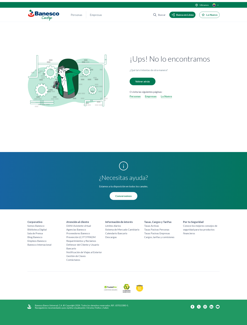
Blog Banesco (34, 237)
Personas (76, 12)
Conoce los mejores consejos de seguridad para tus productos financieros (200, 229)
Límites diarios (113, 225)
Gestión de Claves (76, 255)
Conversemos (123, 196)
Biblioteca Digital (37, 229)
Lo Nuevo (166, 96)
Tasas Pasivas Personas (156, 229)
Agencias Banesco (76, 229)
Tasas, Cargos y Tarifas (158, 221)
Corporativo (34, 221)
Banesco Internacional (39, 244)
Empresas (96, 12)
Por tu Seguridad (193, 221)
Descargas (111, 237)
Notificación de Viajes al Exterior (84, 252)
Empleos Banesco (36, 240)
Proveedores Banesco (78, 233)
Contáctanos (73, 259)
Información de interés (119, 221)
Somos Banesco (35, 225)
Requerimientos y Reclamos (81, 240)
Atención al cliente (77, 221)
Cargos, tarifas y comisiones (159, 237)
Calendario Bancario (116, 233)
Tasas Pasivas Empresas (157, 233)
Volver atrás (142, 81)
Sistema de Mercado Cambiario (122, 229)
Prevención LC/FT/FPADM (81, 237)
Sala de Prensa (35, 233)
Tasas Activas (151, 225)
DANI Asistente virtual (78, 225)
